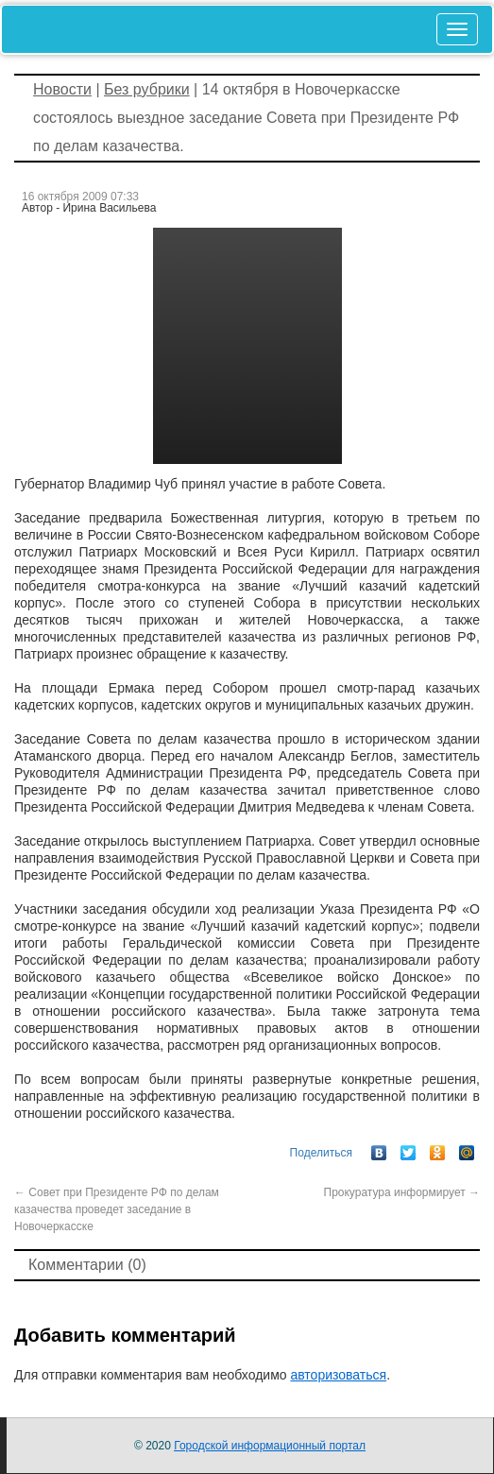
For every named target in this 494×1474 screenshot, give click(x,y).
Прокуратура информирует (402, 1192)
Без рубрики (147, 89)
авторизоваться (338, 1374)
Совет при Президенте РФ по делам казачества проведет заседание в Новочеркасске (116, 1209)
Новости (62, 89)
